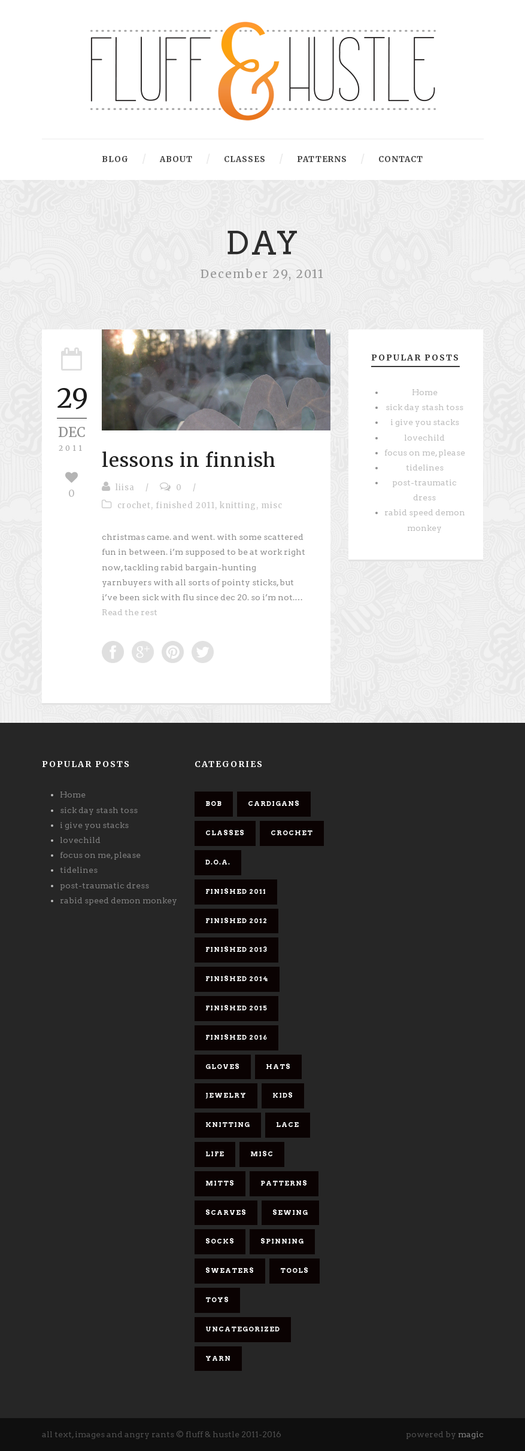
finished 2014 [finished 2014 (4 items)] (237, 979)
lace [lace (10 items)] (287, 1124)
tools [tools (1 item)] (294, 1270)
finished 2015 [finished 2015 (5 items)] (236, 1008)
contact (400, 159)
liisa (125, 487)
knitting (238, 505)
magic (471, 1434)
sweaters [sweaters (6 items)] (229, 1270)
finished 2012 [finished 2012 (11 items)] (236, 921)
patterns (322, 159)
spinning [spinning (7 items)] (282, 1241)
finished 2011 (185, 505)
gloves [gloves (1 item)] (222, 1066)
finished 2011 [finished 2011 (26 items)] (235, 891)
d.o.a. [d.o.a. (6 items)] (217, 862)
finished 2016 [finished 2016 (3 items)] (236, 1037)
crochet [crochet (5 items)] (292, 833)
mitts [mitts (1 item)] (220, 1183)
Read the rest (129, 612)
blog (115, 159)
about (176, 159)
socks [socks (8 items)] (220, 1241)
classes (245, 159)
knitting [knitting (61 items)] (227, 1124)
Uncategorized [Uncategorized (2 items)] (242, 1329)
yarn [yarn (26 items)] (218, 1358)
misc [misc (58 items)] (262, 1154)
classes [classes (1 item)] (225, 833)
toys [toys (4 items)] (217, 1300)
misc (272, 505)
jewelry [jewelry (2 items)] (226, 1095)
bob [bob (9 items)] (213, 803)
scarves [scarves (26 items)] (226, 1212)
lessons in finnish (189, 460)
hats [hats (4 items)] (278, 1066)
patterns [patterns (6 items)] (284, 1183)
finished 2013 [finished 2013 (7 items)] (236, 949)
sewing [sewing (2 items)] (290, 1212)
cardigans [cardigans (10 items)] (274, 803)
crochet (134, 505)
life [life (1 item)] (214, 1154)
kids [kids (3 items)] (282, 1095)
